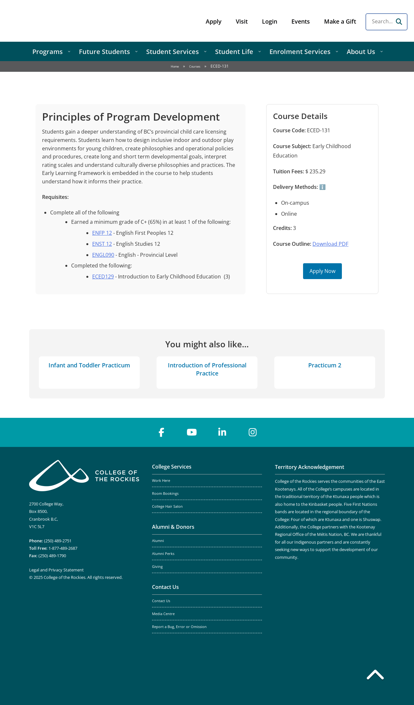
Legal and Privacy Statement (56, 570)
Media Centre (163, 614)
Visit (242, 21)
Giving (157, 566)
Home (175, 66)
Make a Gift (340, 21)
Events (300, 21)
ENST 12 (102, 243)
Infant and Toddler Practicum (89, 365)
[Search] (399, 22)
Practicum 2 (324, 365)
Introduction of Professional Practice (207, 369)
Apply (214, 21)
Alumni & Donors (173, 526)
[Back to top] (375, 676)
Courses (194, 66)
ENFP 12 (102, 232)
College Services (171, 466)
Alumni (158, 540)
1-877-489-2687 (63, 548)
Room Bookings (165, 493)
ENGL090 (103, 254)
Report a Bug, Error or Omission (179, 626)
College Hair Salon (167, 506)
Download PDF (330, 243)
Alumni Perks (163, 553)
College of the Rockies (56, 20)
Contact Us (165, 587)
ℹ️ (322, 186)
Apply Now (322, 271)
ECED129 (103, 276)
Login (269, 21)
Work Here (161, 480)
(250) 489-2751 (57, 541)
